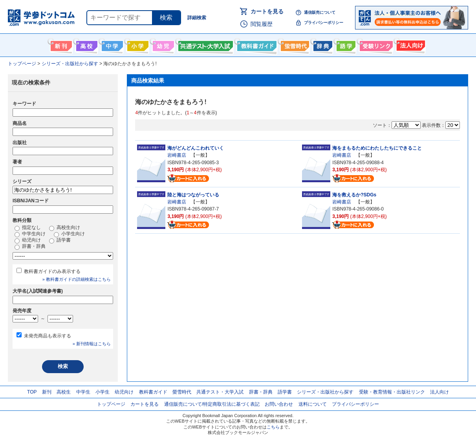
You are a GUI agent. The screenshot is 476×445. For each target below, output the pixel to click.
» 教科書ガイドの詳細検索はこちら (76, 279)
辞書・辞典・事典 (321, 44)
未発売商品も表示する (47, 336)
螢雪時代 (294, 44)
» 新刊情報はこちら (92, 343)
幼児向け (162, 44)
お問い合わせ (279, 404)
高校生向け (86, 44)
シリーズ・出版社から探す (325, 392)
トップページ (111, 404)
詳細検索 (196, 17)
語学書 (345, 44)
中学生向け (111, 44)
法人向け (410, 44)
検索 (166, 17)
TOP (32, 392)
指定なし (28, 228)
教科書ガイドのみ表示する (52, 271)
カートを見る (267, 11)
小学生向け (137, 44)
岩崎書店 (176, 155)
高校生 (64, 392)
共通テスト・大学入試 (204, 44)
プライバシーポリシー (323, 22)
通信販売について (319, 12)
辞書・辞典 (30, 247)
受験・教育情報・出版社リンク (392, 392)
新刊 (46, 392)
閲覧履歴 (262, 24)
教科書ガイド (256, 44)
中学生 (83, 392)
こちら (273, 427)
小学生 (102, 392)
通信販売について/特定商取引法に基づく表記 (212, 404)
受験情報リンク (375, 44)
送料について (312, 404)
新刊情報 (60, 44)
